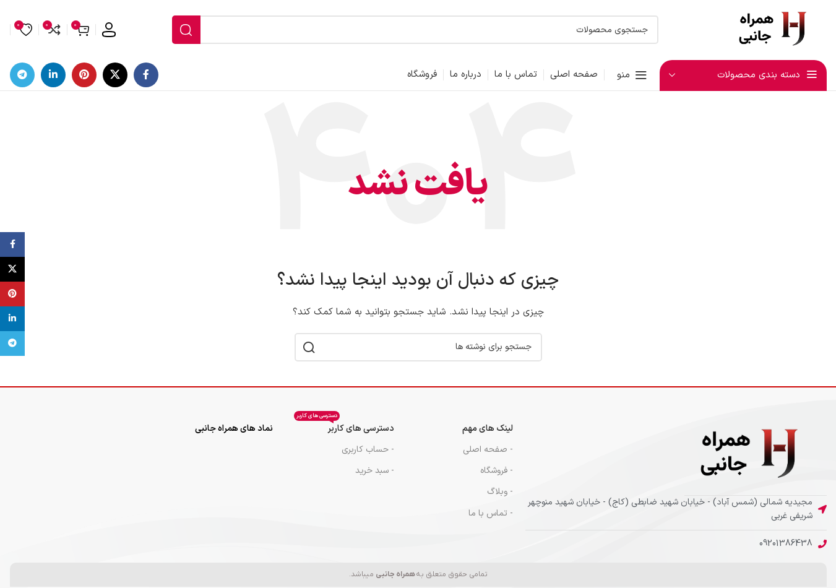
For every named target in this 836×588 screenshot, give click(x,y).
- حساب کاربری (368, 449)
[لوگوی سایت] (777, 29)
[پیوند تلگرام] (22, 75)
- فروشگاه (496, 470)
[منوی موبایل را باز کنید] (632, 75)
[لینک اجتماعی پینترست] (84, 75)
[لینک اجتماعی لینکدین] (53, 75)
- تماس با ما (490, 513)
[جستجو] (415, 29)
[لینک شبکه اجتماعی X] (115, 75)
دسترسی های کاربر (344, 426)
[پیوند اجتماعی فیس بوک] (146, 75)
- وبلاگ (500, 491)
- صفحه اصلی (488, 449)
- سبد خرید (374, 470)
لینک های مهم (487, 428)
